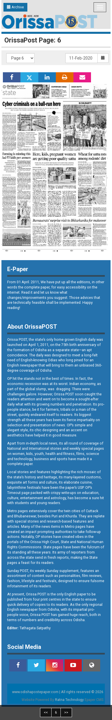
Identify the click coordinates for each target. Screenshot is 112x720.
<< (46, 712)
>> (66, 712)
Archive (15, 7)
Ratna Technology (69, 700)
